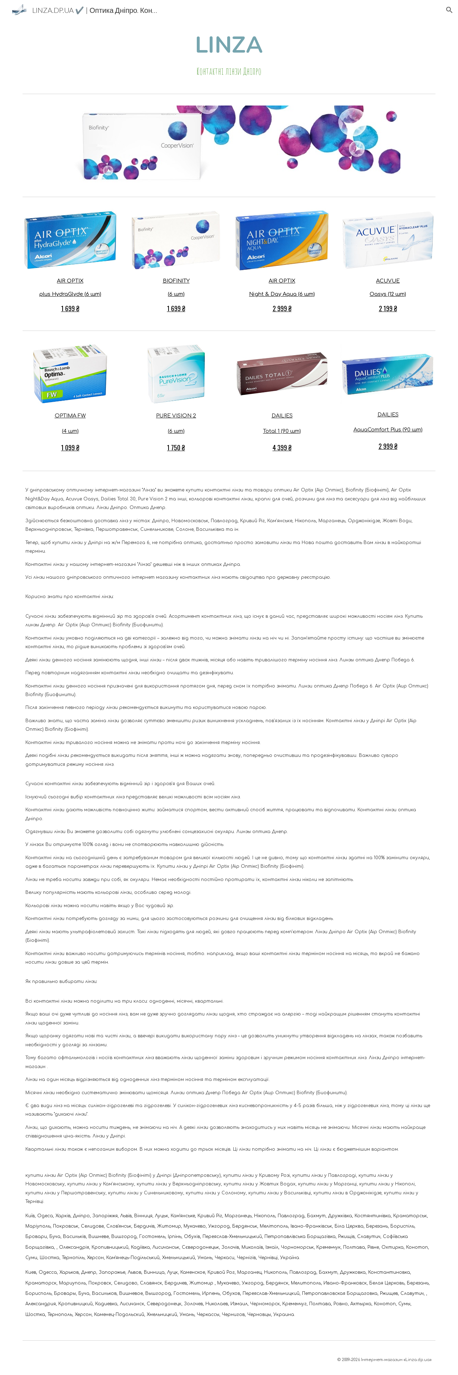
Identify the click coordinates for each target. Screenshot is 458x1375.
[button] (449, 10)
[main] (229, 55)
